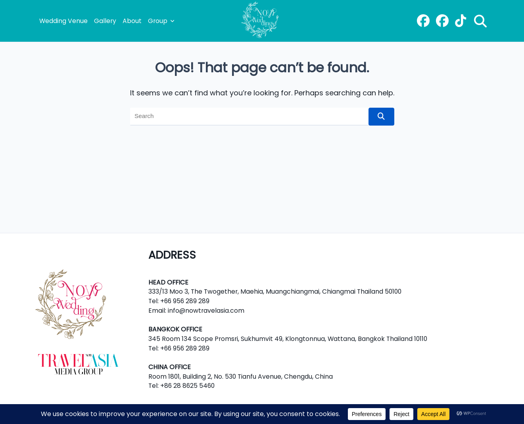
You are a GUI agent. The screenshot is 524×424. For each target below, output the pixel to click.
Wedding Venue (63, 20)
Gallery (105, 20)
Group (161, 20)
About (132, 20)
